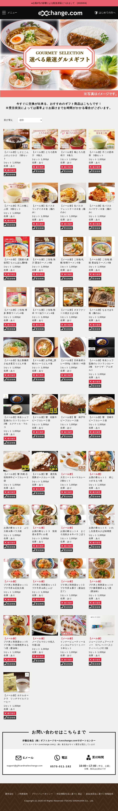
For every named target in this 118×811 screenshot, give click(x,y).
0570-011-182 (60, 766)
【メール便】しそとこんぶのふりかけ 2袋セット (16, 155)
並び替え (8, 120)
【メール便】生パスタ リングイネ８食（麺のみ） (44, 209)
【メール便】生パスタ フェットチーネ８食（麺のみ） (72, 209)
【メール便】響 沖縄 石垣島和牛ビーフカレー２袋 (16, 477)
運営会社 (9, 794)
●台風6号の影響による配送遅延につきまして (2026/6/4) (59, 3)
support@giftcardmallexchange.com (24, 766)
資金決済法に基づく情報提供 (99, 794)
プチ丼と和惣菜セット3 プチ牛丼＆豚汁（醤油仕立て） (72, 588)
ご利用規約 (22, 794)
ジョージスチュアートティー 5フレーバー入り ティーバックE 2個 (102, 644)
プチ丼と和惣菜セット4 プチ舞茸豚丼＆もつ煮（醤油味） (101, 588)
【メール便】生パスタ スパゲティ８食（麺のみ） (101, 209)
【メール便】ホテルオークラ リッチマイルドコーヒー (16, 698)
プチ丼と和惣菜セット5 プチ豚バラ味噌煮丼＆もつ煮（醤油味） (16, 644)
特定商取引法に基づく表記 (69, 794)
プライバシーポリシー (42, 794)
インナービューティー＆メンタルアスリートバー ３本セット (74, 644)
